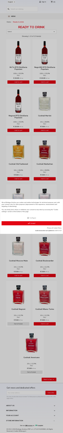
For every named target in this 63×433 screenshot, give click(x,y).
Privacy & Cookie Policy (54, 228)
